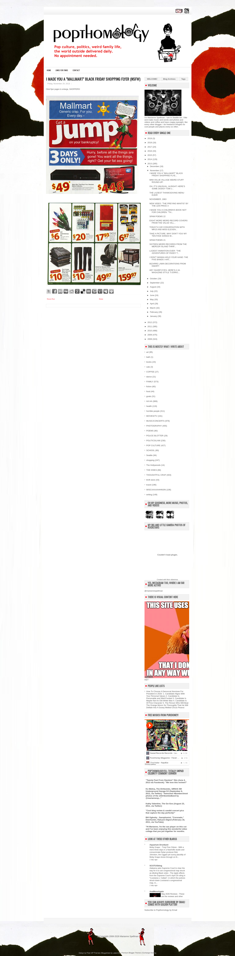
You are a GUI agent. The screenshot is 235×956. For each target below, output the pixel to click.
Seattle (149, 455)
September (155, 283)
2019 (150, 138)
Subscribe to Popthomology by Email (161, 910)
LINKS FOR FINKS (62, 70)
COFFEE (150, 372)
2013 (150, 163)
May (152, 299)
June (152, 295)
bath (148, 357)
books (149, 362)
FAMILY (149, 381)
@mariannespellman (154, 591)
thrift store (150, 480)
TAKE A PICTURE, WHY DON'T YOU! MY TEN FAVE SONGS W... (168, 234)
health (149, 406)
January (154, 316)
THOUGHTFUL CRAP (156, 475)
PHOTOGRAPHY (154, 426)
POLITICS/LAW (153, 440)
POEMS (150, 431)
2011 (150, 326)
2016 (150, 151)
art (147, 352)
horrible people (153, 411)
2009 (150, 335)
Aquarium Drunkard (159, 845)
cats (148, 367)
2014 (150, 159)
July (152, 291)
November (155, 170)
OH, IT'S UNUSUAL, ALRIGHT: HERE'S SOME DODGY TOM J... (167, 187)
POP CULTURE (153, 445)
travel (148, 485)
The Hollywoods (153, 465)
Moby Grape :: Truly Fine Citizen (163, 847)
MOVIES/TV (151, 416)
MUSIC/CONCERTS (155, 421)
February (154, 312)
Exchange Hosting (149, 953)
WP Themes (95, 953)
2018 (150, 142)
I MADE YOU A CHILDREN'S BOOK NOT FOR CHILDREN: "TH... (167, 211)
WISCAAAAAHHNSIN (156, 490)
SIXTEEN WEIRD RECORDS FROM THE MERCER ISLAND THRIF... (168, 245)
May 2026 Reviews (169, 894)
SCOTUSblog (156, 865)
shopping (150, 460)
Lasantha (116, 953)
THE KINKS (151, 470)
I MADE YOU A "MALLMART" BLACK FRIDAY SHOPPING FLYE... (166, 174)
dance (149, 377)
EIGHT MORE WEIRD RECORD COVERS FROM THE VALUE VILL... (168, 221)
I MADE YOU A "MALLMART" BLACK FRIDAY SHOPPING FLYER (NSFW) (93, 79)
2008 (150, 339)
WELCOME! (152, 79)
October (154, 278)
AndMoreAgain (157, 891)
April (152, 303)
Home (49, 70)
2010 (150, 330)
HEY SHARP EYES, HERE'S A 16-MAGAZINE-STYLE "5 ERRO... (164, 271)
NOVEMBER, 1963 (158, 199)
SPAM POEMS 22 (157, 216)
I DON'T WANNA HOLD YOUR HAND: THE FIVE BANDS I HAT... (168, 258)
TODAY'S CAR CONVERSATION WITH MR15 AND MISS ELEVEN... (167, 228)
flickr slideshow (172, 579)
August (153, 287)
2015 (150, 155)
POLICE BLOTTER (154, 435)
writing (149, 494)
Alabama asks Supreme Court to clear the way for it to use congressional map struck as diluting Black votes (167, 870)
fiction (149, 386)
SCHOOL (150, 450)
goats (148, 396)
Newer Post (51, 299)
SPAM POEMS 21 (157, 240)
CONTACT (76, 70)
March (153, 308)
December (155, 166)
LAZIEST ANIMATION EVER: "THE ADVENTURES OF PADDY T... (165, 252)
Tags (183, 79)
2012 (150, 322)
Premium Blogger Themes (131, 953)
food (148, 391)
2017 (150, 147)
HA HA (149, 401)
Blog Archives (169, 79)
